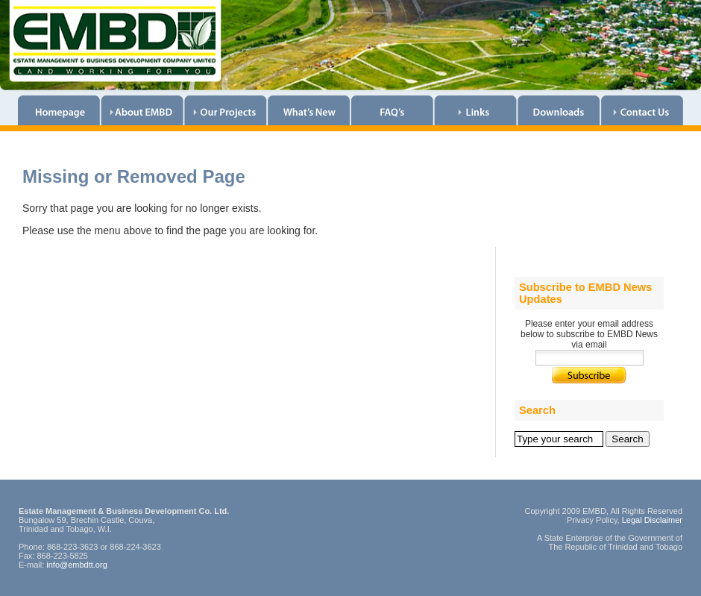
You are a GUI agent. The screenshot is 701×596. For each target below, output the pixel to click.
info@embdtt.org (76, 564)
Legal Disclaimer (652, 519)
